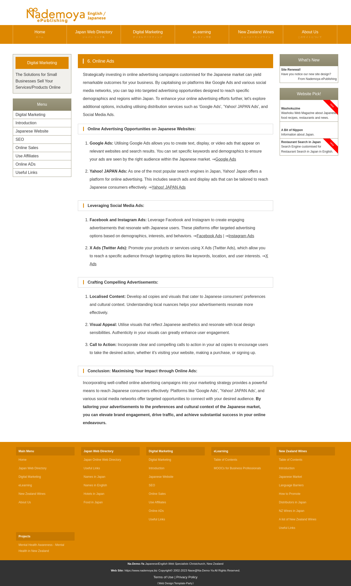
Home (40, 34)
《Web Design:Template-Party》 (175, 583)
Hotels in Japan (94, 494)
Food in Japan (93, 502)
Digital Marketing (148, 34)
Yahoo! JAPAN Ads (169, 187)
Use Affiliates (27, 156)
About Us (310, 34)
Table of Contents (225, 459)
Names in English (95, 485)
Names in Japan (94, 477)
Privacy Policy (187, 577)
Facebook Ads (209, 236)
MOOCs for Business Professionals (237, 468)
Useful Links (26, 172)
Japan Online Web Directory (102, 459)
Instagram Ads (241, 236)
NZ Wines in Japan (291, 511)
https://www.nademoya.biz (140, 570)
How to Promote (289, 494)
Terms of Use (163, 577)
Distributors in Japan (292, 502)
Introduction (26, 123)
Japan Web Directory (94, 34)
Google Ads (225, 159)
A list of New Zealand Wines (297, 519)
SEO (20, 139)
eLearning (202, 34)
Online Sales (27, 148)
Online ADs (26, 164)
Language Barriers (291, 485)
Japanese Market (290, 477)
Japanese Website (32, 131)
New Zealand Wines (256, 34)
